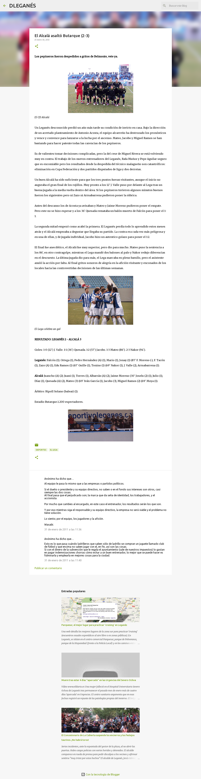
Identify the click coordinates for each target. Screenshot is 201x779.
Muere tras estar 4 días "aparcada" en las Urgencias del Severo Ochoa (98, 680)
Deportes (41, 450)
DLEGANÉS (22, 5)
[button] (36, 46)
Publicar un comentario (48, 568)
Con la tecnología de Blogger (100, 774)
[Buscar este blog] (181, 6)
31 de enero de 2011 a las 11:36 (63, 529)
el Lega (53, 450)
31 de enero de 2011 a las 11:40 (63, 560)
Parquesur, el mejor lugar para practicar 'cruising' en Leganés (94, 625)
